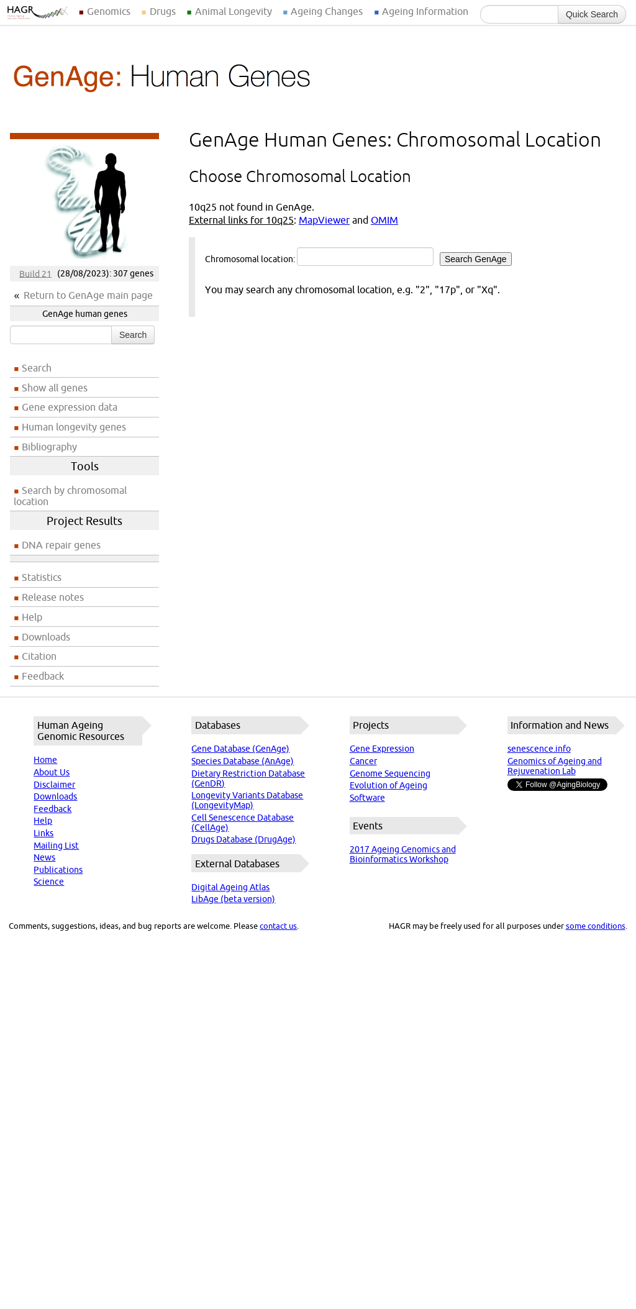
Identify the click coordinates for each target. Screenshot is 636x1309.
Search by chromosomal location (70, 496)
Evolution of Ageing (388, 785)
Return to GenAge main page (88, 295)
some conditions (595, 925)
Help (32, 617)
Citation (39, 656)
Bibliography (49, 446)
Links (43, 833)
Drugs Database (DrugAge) (243, 839)
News (44, 857)
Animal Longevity (233, 11)
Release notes (53, 597)
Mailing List (56, 846)
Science (49, 882)
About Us (52, 772)
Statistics (41, 577)
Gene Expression (382, 749)
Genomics (108, 11)
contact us (278, 925)
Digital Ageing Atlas (230, 887)
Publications (58, 870)
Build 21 (35, 273)
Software (367, 798)
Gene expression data (69, 407)
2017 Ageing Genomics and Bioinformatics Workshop (403, 854)
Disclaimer (54, 785)
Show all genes (55, 387)
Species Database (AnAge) (242, 761)
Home (45, 760)
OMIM (384, 220)
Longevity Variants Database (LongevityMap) (247, 800)
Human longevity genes (74, 426)
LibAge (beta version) (233, 899)
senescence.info (539, 749)
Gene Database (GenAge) (240, 749)
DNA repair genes (61, 544)
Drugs (163, 11)
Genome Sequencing (390, 773)
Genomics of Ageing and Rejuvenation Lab (554, 766)
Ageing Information (425, 11)
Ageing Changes (327, 11)
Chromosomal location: (358, 256)
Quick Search (592, 14)
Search (133, 335)
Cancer (363, 761)
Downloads (46, 636)
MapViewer (324, 220)
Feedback (43, 676)
